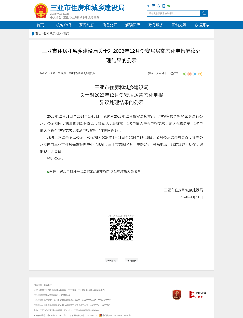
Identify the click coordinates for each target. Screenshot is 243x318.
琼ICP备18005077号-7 (57, 315)
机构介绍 (63, 25)
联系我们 (48, 285)
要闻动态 (86, 25)
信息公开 (109, 25)
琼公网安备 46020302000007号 (114, 315)
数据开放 (202, 25)
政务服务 (155, 25)
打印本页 (111, 261)
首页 (40, 25)
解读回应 (132, 25)
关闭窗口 (132, 261)
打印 (174, 73)
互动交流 (179, 25)
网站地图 (38, 285)
